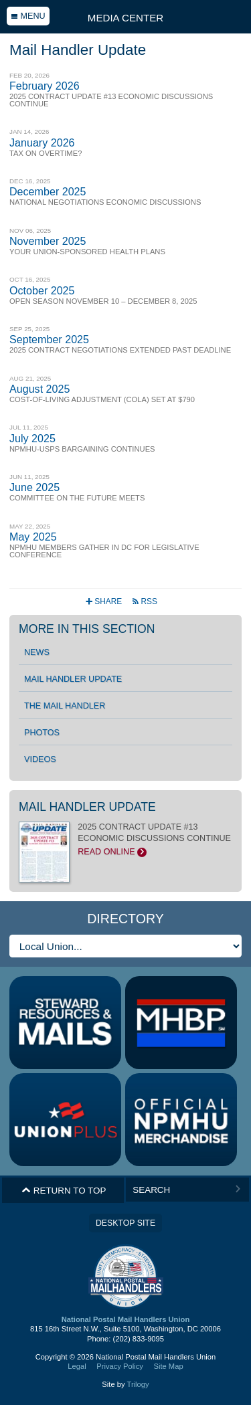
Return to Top (63, 1190)
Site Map (168, 1366)
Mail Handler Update (73, 679)
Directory (125, 918)
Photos (42, 732)
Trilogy (138, 1384)
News (37, 652)
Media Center (125, 17)
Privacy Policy (119, 1366)
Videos (40, 759)
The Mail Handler (64, 706)
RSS (144, 601)
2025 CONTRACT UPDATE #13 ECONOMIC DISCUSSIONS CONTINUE (125, 839)
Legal (77, 1366)
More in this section (87, 629)
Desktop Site (125, 1223)
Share (105, 601)
